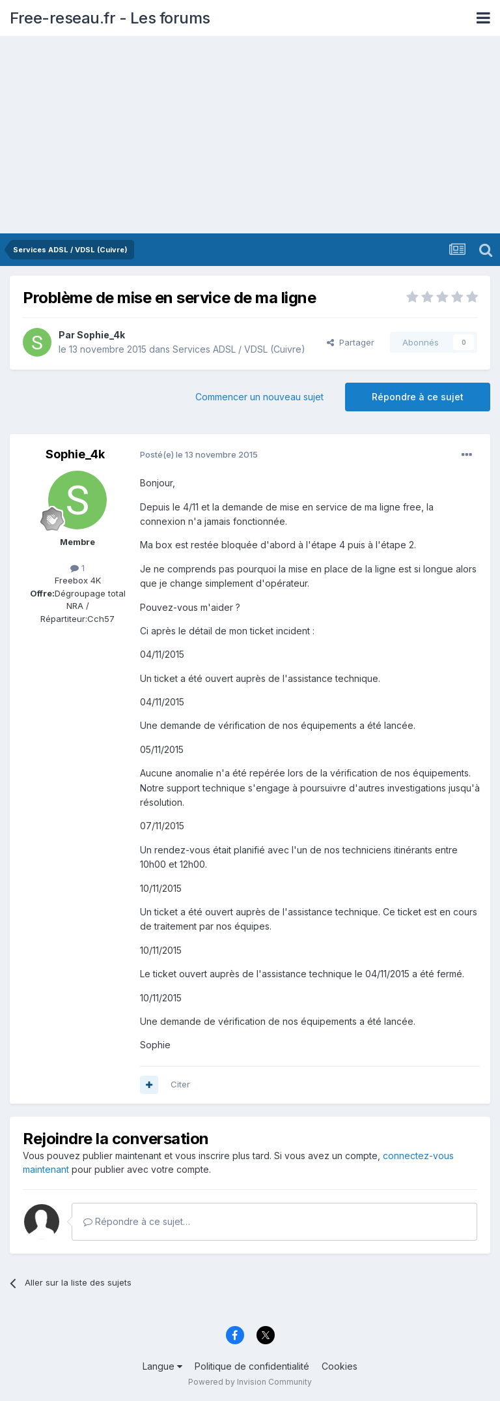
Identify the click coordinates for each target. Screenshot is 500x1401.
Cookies (339, 1366)
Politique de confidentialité (252, 1366)
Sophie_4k (101, 334)
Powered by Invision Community (250, 1382)
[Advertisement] (250, 135)
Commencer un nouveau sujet (259, 396)
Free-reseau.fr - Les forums (110, 17)
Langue (162, 1366)
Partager (350, 342)
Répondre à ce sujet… (136, 1221)
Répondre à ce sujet (418, 396)
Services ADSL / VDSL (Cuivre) (239, 349)
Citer (180, 1084)
